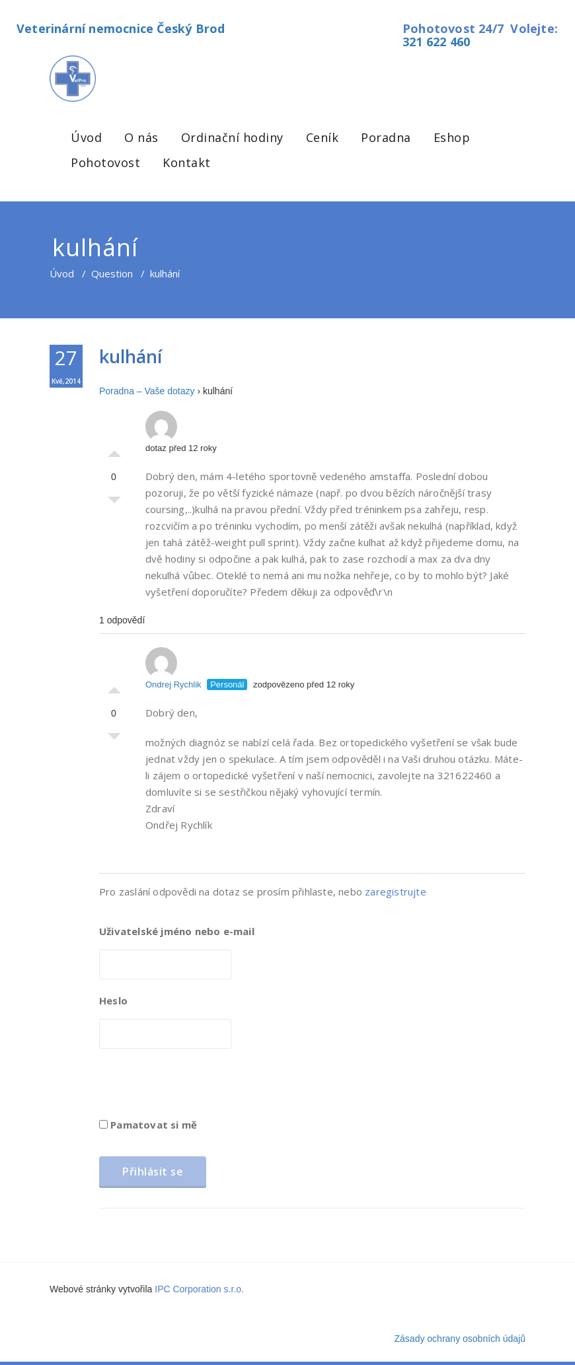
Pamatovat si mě (148, 1124)
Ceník (322, 137)
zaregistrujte (395, 891)
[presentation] (199, 1087)
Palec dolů (114, 503)
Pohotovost (105, 162)
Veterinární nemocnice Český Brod (121, 28)
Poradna (386, 137)
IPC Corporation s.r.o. (199, 1289)
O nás (141, 137)
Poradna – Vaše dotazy (147, 391)
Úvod (86, 137)
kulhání (130, 356)
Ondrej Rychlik (173, 668)
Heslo (113, 1000)
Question (112, 273)
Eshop (452, 137)
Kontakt (187, 162)
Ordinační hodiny (232, 137)
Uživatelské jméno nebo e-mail (176, 931)
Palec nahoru (114, 450)
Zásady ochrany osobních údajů (460, 1338)
